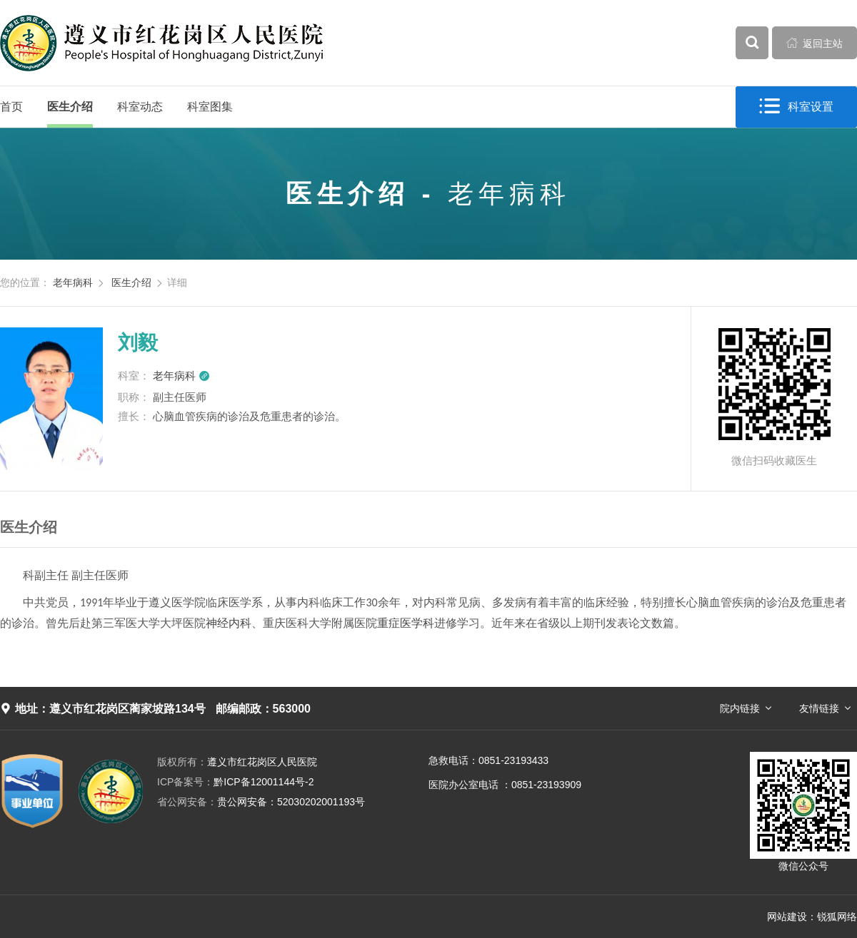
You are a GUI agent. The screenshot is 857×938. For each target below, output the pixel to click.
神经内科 (228, 623)
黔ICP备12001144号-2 (235, 781)
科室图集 (210, 107)
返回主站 (814, 42)
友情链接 (819, 708)
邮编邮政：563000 (263, 709)
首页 (11, 107)
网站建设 (787, 916)
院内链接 (740, 708)
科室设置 (796, 106)
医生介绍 (70, 107)
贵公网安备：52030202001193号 (261, 801)
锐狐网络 (837, 916)
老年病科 (73, 282)
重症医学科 (405, 623)
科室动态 (140, 107)
